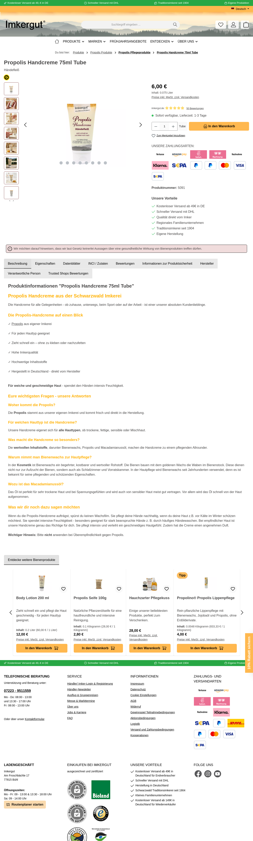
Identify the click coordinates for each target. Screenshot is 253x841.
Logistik (135, 723)
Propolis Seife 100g (90, 598)
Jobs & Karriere (76, 712)
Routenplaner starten (25, 804)
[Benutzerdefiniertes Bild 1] (101, 790)
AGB (133, 700)
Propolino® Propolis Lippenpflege (205, 598)
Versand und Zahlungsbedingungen (152, 729)
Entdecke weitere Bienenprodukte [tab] (31, 560)
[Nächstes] (140, 124)
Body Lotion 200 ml (32, 598)
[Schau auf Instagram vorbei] (207, 773)
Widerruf (135, 706)
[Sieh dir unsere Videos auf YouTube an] (217, 773)
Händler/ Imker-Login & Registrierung (90, 683)
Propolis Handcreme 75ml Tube (177, 52)
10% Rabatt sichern (249, 653)
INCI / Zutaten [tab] (98, 263)
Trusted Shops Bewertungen (68, 273)
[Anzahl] (164, 126)
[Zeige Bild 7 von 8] (99, 162)
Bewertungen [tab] (125, 263)
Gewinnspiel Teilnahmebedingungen (152, 712)
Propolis (17, 324)
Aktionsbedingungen (143, 718)
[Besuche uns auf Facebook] (198, 773)
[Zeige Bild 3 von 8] (73, 162)
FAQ (70, 718)
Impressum (137, 683)
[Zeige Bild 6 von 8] (92, 162)
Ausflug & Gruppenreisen (82, 695)
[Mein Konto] (233, 25)
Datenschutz (138, 689)
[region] (74, 141)
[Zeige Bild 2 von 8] (67, 162)
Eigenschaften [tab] (45, 263)
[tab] (17, 264)
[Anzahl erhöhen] (173, 126)
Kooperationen (139, 735)
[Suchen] (175, 25)
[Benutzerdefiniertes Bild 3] (101, 813)
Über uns (72, 706)
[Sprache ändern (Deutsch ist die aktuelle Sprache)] (240, 9)
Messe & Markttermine (81, 700)
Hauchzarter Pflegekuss (149, 598)
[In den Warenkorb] (219, 126)
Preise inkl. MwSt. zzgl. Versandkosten (175, 97)
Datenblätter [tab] (71, 263)
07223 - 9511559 (17, 691)
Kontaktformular (34, 719)
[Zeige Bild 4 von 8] (80, 162)
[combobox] (126, 25)
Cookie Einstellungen (143, 695)
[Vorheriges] (26, 124)
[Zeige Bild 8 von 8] (105, 162)
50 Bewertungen (195, 108)
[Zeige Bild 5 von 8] (86, 162)
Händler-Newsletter (79, 689)
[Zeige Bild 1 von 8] (61, 162)
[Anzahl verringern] (156, 126)
